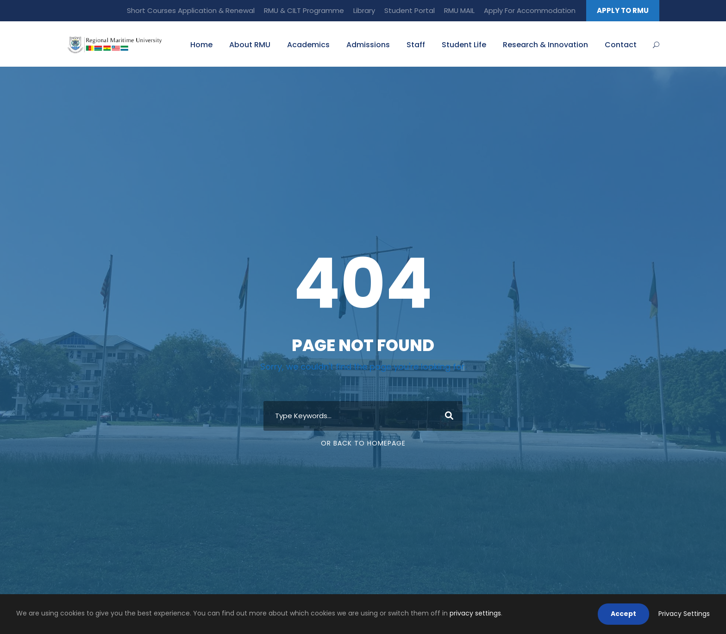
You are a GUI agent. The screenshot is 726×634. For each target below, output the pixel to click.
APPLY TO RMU (623, 10)
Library (364, 10)
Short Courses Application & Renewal (191, 10)
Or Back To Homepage (363, 443)
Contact (621, 44)
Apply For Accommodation (530, 10)
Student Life (464, 44)
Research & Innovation (545, 44)
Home (201, 44)
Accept (623, 613)
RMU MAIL (459, 10)
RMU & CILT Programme (304, 10)
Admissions (368, 44)
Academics (308, 44)
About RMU (249, 44)
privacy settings (475, 613)
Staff (416, 44)
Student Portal (409, 10)
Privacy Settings (684, 613)
